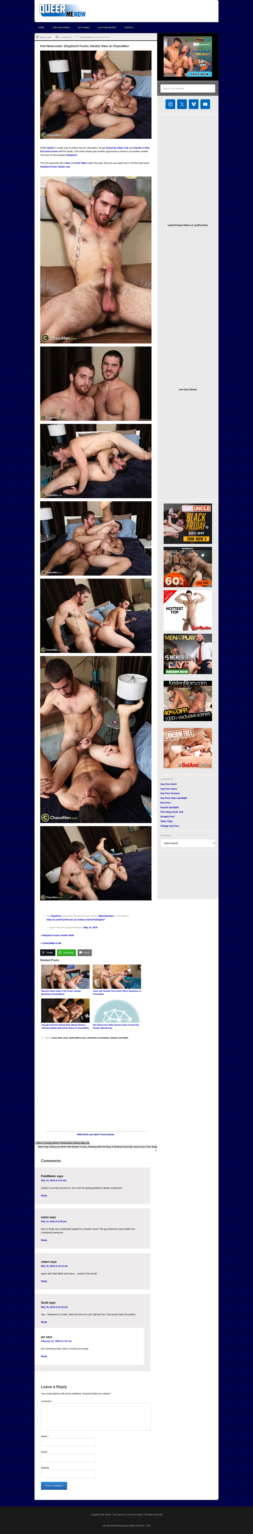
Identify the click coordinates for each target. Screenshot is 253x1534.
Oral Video (81, 163)
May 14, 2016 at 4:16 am (53, 1180)
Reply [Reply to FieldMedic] (44, 1195)
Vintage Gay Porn (169, 826)
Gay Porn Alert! (168, 784)
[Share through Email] (85, 952)
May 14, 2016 (91, 927)
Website (45, 1467)
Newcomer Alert (77, 1038)
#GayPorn (56, 916)
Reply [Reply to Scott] (44, 1322)
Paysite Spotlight (101, 37)
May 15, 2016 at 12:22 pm (54, 1307)
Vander (50, 148)
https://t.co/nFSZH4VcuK (60, 919)
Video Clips (166, 821)
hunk (65, 1038)
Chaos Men (56, 1038)
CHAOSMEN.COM (51, 943)
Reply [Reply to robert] (44, 1281)
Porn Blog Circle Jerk (171, 812)
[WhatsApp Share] (66, 952)
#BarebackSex (106, 916)
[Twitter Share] (47, 952)
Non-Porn (165, 802)
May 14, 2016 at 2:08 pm (54, 1221)
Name (45, 1436)
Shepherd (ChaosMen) (98, 1038)
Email (44, 1452)
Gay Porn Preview (170, 793)
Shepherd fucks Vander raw (55, 166)
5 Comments (66, 37)
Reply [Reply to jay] (44, 1356)
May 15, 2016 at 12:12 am (54, 1266)
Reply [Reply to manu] (44, 1240)
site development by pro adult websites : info (126, 1525)
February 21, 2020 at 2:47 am (56, 1341)
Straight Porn (167, 816)
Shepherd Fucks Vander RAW (58, 935)
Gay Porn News (168, 789)
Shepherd (71, 155)
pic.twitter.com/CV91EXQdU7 (89, 919)
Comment (46, 1401)
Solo (67, 163)
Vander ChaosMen (119, 1038)
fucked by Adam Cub (117, 148)
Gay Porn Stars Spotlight (173, 798)
